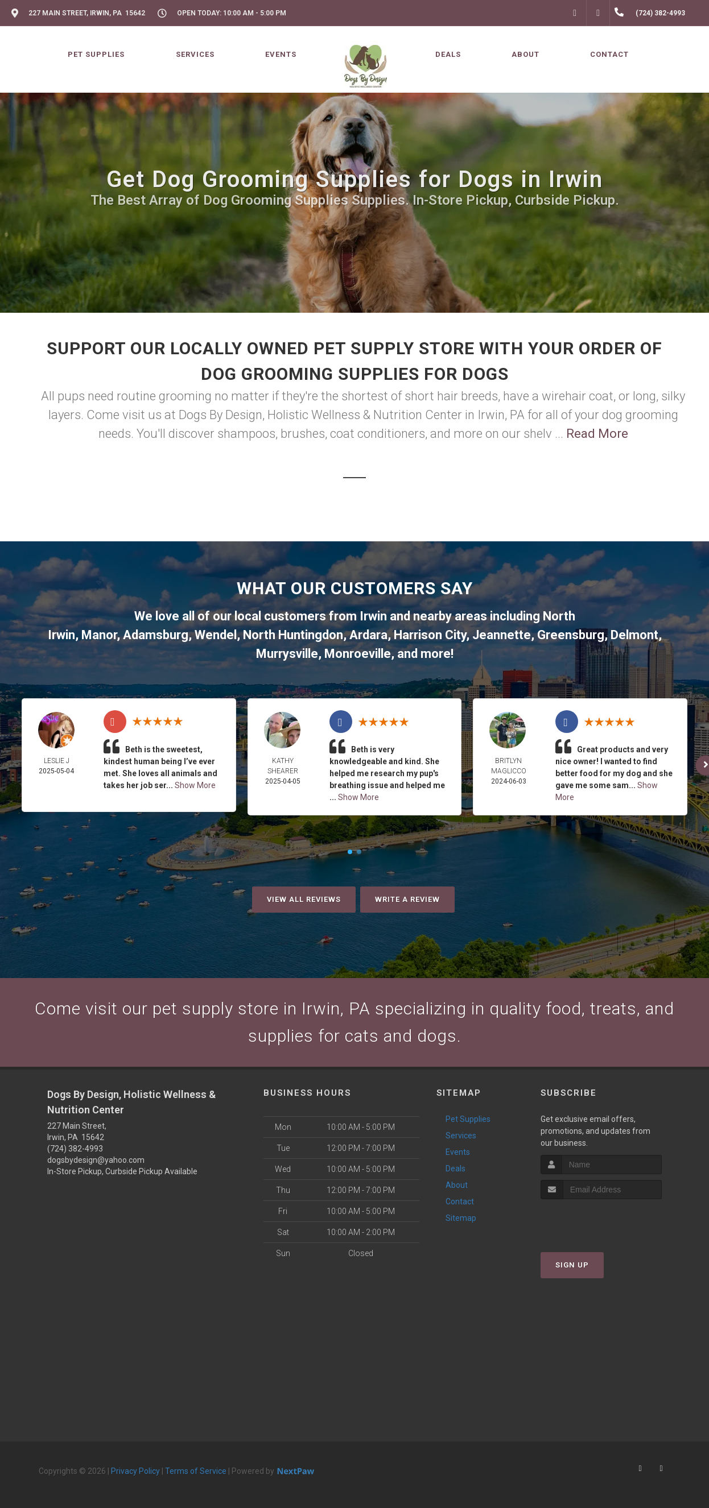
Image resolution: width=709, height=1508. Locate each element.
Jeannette (501, 635)
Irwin (373, 616)
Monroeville (357, 654)
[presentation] (601, 1220)
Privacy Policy (135, 1471)
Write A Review (407, 899)
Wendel (216, 635)
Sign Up (572, 1265)
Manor (99, 635)
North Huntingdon (293, 635)
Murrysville (287, 654)
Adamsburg (155, 635)
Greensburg (570, 635)
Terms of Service (195, 1471)
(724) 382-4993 (75, 1148)
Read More (597, 433)
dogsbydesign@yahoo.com (96, 1160)
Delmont (634, 635)
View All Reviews (304, 899)
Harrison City (430, 635)
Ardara (368, 635)
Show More (195, 785)
